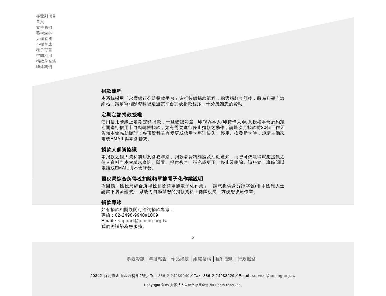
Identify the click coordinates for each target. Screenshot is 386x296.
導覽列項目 (46, 16)
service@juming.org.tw (274, 275)
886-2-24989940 (174, 275)
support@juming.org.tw (143, 221)
